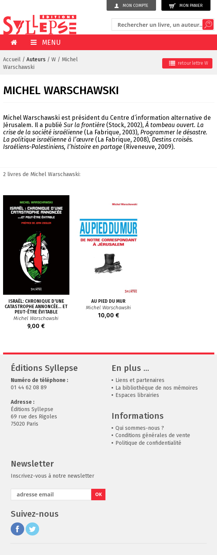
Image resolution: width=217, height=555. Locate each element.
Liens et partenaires (139, 380)
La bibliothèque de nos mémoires (156, 388)
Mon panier (186, 6)
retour (188, 63)
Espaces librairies (137, 395)
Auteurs (36, 59)
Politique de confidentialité (148, 443)
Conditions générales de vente (152, 435)
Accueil (12, 59)
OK (98, 494)
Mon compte (131, 5)
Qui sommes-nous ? (139, 428)
